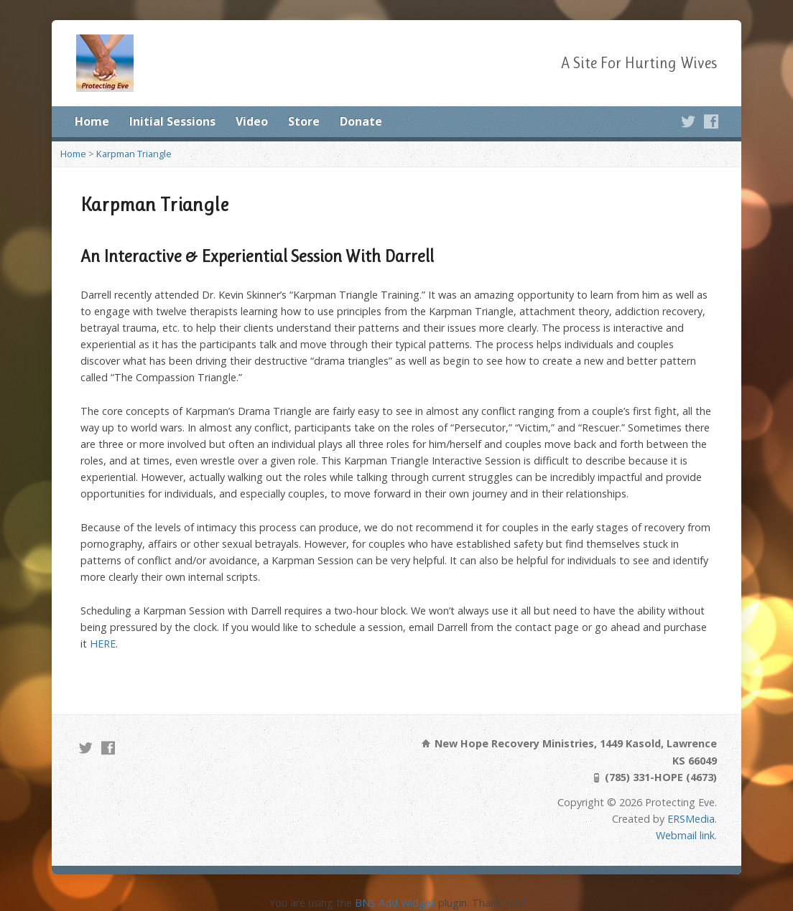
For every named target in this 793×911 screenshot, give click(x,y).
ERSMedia (691, 819)
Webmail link (685, 835)
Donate (361, 121)
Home (92, 121)
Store (304, 121)
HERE (103, 643)
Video (252, 121)
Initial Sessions (172, 121)
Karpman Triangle (134, 153)
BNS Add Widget (395, 903)
